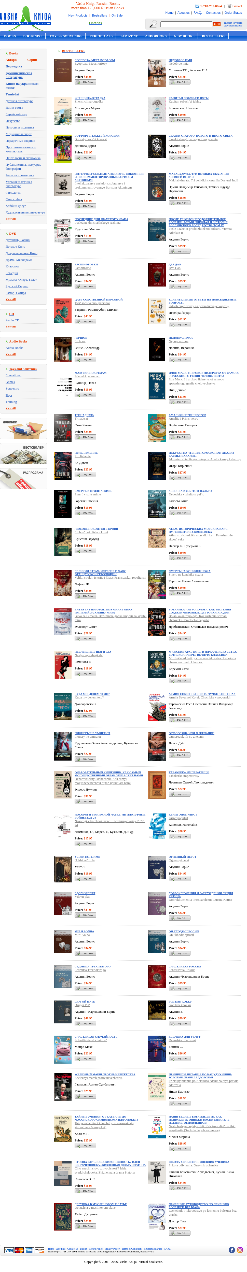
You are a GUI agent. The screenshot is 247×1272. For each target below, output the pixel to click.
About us (183, 13)
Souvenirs (12, 388)
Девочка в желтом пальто (190, 490)
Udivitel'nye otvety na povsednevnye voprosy (199, 306)
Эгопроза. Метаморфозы (95, 60)
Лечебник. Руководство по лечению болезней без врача (199, 1206)
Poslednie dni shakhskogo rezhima (97, 222)
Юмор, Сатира (16, 293)
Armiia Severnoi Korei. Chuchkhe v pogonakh (200, 697)
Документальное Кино (21, 253)
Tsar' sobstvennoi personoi (92, 303)
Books (10, 36)
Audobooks (156, 36)
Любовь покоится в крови (96, 528)
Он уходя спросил (184, 931)
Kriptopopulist (178, 818)
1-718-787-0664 (211, 6)
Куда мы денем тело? (92, 693)
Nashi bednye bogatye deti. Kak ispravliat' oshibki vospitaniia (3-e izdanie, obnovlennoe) (202, 1128)
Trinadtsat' (82, 418)
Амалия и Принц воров (187, 415)
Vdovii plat (82, 896)
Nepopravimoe (178, 341)
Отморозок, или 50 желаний (191, 733)
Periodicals (101, 36)
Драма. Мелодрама (19, 260)
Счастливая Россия (185, 966)
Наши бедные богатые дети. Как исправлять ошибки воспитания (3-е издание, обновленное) (199, 1119)
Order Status (233, 13)
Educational (13, 375)
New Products (78, 15)
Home (169, 13)
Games (10, 382)
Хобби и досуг (16, 206)
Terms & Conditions (132, 1248)
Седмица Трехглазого (93, 966)
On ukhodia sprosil (181, 935)
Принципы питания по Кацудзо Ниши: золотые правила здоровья (200, 1076)
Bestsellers (99, 15)
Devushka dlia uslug (182, 1040)
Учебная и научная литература (19, 184)
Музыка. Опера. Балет (21, 279)
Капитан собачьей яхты (189, 97)
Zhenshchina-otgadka (89, 101)
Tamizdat (129, 36)
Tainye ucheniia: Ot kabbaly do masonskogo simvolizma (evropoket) (104, 1125)
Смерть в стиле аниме (93, 490)
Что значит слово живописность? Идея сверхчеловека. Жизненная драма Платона (110, 1163)
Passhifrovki (83, 268)
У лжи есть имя (87, 856)
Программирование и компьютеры (21, 149)
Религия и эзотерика (20, 175)
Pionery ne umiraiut (88, 736)
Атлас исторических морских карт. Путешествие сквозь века (198, 530)
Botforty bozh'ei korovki (91, 139)
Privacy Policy (112, 1248)
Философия (14, 199)
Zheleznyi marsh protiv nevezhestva (98, 1078)
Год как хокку (180, 1001)
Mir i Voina (82, 935)
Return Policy (96, 1248)
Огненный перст (183, 856)
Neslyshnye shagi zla (89, 655)
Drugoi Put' (82, 1005)
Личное (81, 337)
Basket (237, 6)
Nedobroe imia (179, 63)
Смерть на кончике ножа (190, 571)
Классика (12, 266)
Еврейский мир (16, 114)
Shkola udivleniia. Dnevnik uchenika (193, 1165)
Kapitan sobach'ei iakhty (185, 101)
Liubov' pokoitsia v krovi (91, 532)
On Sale (117, 15)
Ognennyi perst (179, 860)
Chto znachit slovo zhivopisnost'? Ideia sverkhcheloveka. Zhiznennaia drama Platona (105, 1170)
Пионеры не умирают (92, 733)
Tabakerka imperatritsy (184, 776)
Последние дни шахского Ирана (101, 219)
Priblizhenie (83, 456)
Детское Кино (15, 246)
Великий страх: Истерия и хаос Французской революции (100, 572)
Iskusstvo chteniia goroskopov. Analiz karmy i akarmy (205, 459)
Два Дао (175, 264)
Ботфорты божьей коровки (97, 135)
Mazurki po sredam (87, 376)
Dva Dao (175, 268)
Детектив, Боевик (18, 240)
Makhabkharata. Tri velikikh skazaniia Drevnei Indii (203, 180)
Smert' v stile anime (88, 494)
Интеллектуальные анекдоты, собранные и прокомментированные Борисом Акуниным (109, 176)
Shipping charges (153, 1248)
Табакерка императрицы (189, 772)
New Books (184, 36)
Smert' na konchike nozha (186, 574)
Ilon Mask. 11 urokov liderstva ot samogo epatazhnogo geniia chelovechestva (196, 381)
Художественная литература (25, 212)
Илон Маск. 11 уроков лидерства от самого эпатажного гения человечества (204, 374)
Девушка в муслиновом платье (101, 1204)
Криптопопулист (183, 814)
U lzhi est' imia (85, 860)
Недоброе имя (180, 60)
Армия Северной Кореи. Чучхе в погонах (202, 693)
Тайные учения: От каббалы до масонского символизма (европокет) (106, 1118)
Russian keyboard (233, 22)
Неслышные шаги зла (93, 651)
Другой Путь (85, 1001)
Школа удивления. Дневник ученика (199, 1161)
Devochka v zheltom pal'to (186, 494)
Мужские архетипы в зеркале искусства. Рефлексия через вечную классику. (203, 653)
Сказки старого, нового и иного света (201, 135)
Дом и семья (14, 107)
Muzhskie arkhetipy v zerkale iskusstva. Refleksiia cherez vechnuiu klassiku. (202, 660)
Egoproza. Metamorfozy (91, 63)
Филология (13, 192)
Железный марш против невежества (105, 1074)
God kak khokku (180, 1005)
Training (11, 402)
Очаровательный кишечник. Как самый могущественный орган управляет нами (109, 774)
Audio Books (14, 348)
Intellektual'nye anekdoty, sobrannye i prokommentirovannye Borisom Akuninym (103, 185)
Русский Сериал (17, 286)
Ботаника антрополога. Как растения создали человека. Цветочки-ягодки (200, 611)
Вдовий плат (85, 893)
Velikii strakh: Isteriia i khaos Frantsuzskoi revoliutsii (110, 577)
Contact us (213, 13)
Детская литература (19, 101)
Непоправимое (181, 337)
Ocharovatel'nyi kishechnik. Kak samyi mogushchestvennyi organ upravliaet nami (103, 781)
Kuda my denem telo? (89, 697)
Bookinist (32, 36)
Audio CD (12, 320)
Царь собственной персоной (99, 299)
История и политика (20, 127)
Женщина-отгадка (90, 97)
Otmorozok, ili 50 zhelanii (186, 736)
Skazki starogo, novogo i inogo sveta (193, 139)
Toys (9, 395)
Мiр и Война (84, 931)
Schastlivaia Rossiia (182, 970)
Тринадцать (84, 415)
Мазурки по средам (90, 372)
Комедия (12, 273)
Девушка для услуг (185, 1036)
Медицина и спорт (19, 134)
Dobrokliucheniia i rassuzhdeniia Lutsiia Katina (200, 900)
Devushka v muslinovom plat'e (95, 1207)
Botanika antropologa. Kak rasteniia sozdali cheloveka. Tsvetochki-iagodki (198, 618)
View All (11, 218)
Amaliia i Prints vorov (183, 418)
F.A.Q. (198, 13)
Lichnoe (80, 341)
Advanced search (233, 25)
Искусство (13, 121)
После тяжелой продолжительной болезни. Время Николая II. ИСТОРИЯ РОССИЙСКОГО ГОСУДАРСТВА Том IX (198, 222)
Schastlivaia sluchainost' (91, 1040)
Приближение (86, 452)
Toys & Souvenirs (66, 36)
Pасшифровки (86, 264)
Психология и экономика (23, 158)
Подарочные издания (20, 140)
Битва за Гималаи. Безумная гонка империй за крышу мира (103, 611)
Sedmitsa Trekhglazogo (90, 970)
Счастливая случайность (96, 1036)
